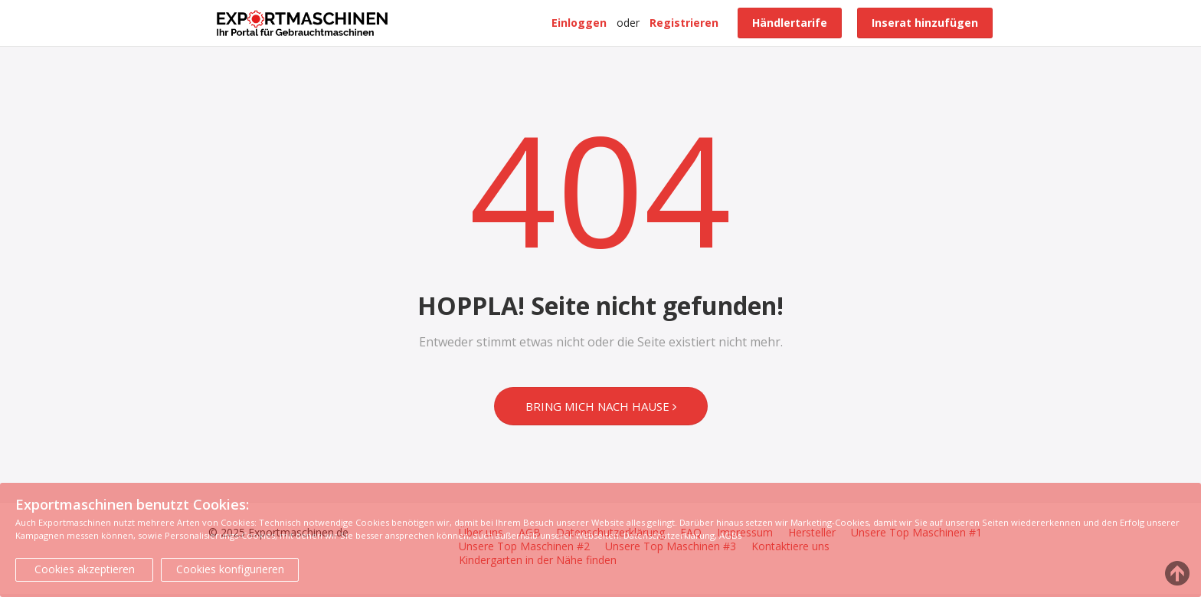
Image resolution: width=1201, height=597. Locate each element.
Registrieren (684, 22)
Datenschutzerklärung (669, 535)
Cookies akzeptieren (84, 569)
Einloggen (579, 22)
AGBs (730, 535)
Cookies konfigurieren (230, 569)
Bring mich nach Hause (600, 406)
